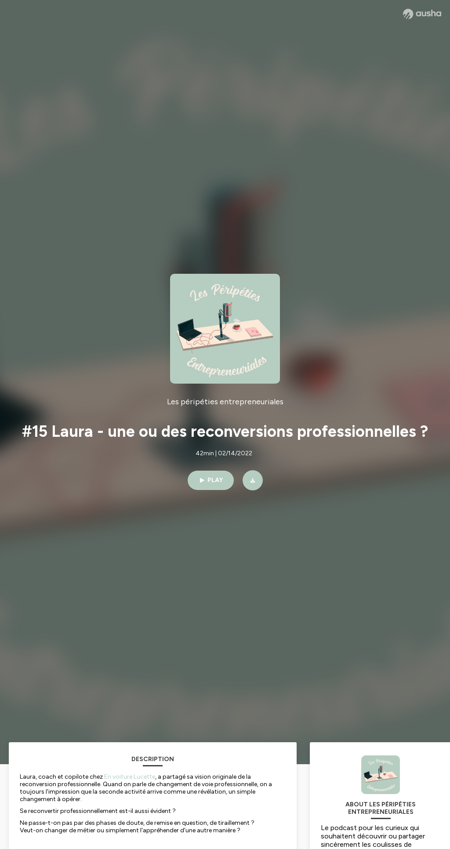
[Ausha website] (422, 14)
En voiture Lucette (129, 776)
